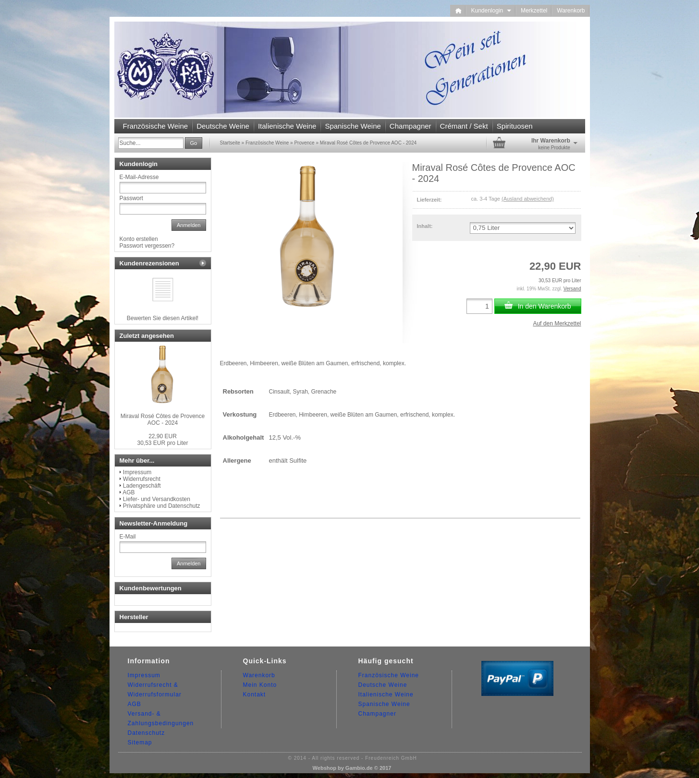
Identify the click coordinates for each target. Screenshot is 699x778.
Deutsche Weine (222, 126)
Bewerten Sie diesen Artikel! (162, 318)
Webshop (324, 768)
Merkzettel (534, 10)
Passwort (131, 198)
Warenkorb (571, 10)
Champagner (410, 126)
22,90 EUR (162, 436)
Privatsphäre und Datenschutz (161, 506)
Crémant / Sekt (464, 126)
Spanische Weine (352, 126)
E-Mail (128, 536)
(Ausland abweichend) (528, 199)
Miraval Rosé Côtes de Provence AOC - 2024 (163, 419)
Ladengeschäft (142, 485)
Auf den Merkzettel (557, 323)
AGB (129, 492)
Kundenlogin (491, 10)
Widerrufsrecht (141, 479)
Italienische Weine (287, 126)
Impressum (137, 472)
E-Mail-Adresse (139, 177)
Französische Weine (155, 126)
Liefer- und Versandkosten (156, 499)
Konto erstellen (139, 239)
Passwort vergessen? (147, 245)
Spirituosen (515, 126)
